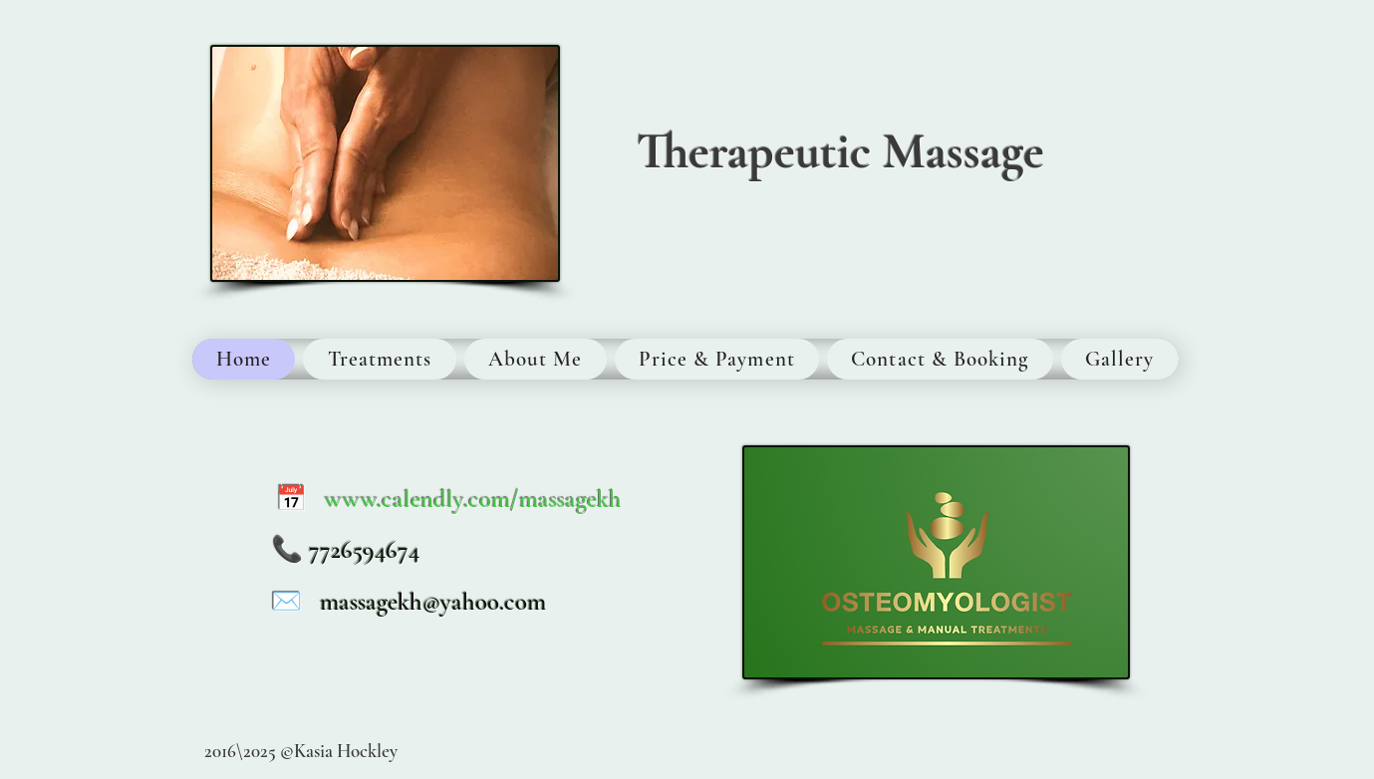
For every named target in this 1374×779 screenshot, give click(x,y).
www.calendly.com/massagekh (473, 499)
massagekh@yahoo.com (433, 602)
